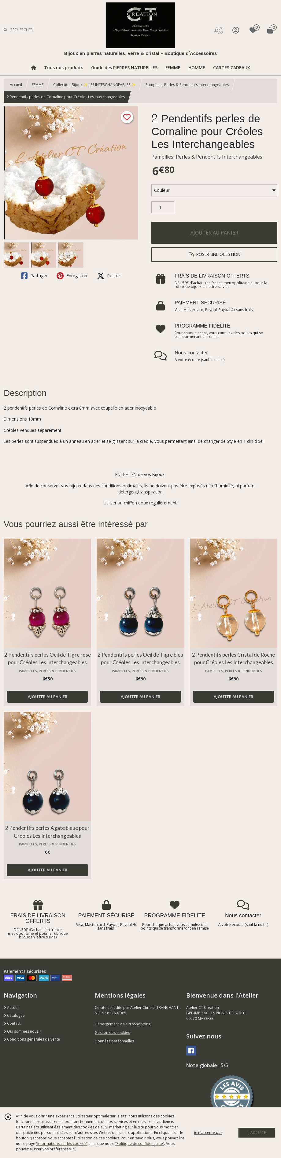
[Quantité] (162, 207)
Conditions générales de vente (32, 1039)
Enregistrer (72, 275)
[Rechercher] (5, 30)
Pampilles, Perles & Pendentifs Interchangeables (206, 156)
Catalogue (14, 1015)
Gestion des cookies (112, 1032)
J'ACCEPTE (257, 1132)
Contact (12, 1023)
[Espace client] (235, 30)
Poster (108, 275)
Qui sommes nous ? (22, 1031)
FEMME (37, 84)
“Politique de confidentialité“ (139, 1143)
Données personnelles (114, 1041)
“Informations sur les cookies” (61, 1143)
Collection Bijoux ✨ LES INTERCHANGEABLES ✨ (94, 84)
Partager (34, 275)
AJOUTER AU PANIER (214, 232)
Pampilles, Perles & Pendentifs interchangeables (187, 84)
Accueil (16, 84)
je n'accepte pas (208, 1132)
